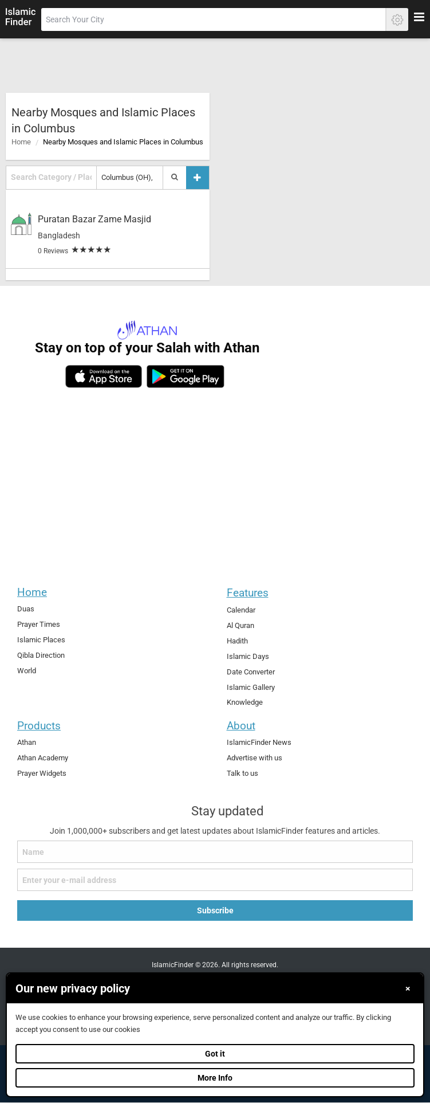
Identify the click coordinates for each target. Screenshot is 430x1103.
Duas (25, 609)
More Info (215, 1077)
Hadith (237, 641)
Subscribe (215, 910)
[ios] (103, 376)
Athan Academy (42, 757)
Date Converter (251, 672)
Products (39, 725)
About (241, 725)
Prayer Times (38, 624)
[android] (185, 376)
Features (248, 592)
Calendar (241, 610)
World (26, 670)
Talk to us (242, 773)
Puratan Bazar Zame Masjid (94, 219)
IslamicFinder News (259, 742)
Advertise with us (254, 757)
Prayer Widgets (41, 773)
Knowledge (245, 702)
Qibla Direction (41, 655)
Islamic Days (248, 656)
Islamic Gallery (251, 687)
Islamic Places (41, 639)
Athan (26, 742)
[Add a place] (197, 177)
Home (21, 142)
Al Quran (240, 625)
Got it (215, 1053)
